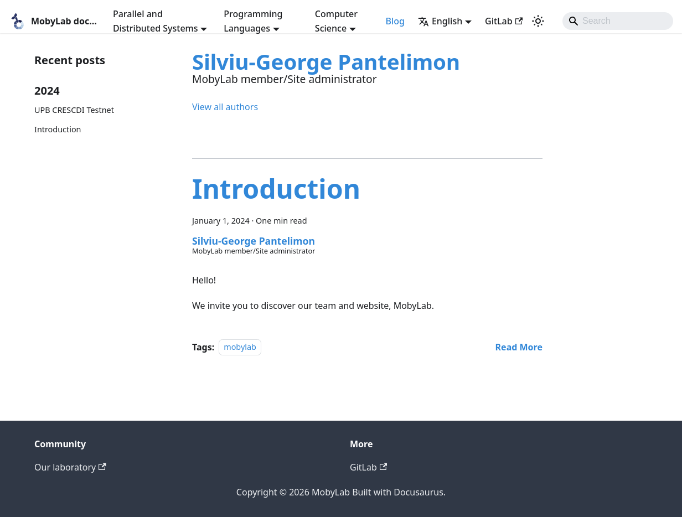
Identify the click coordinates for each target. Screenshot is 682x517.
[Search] (617, 21)
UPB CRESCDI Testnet (74, 110)
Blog (394, 21)
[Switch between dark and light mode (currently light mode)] (538, 21)
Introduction (57, 129)
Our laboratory (70, 467)
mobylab (240, 347)
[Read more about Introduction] (518, 347)
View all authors (225, 107)
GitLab (504, 21)
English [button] (440, 21)
